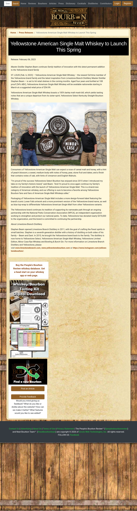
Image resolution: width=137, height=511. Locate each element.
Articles (52, 3)
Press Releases (26, 69)
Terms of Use (49, 497)
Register (127, 3)
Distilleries (93, 3)
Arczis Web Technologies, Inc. (93, 500)
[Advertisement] (68, 45)
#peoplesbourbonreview (116, 497)
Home (23, 3)
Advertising (26, 497)
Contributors (106, 3)
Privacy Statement (65, 497)
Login (117, 3)
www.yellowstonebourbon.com (55, 284)
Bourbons (42, 3)
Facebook (74, 503)
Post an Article (27, 457)
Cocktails (81, 3)
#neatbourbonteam (46, 500)
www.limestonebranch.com (27, 284)
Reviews (32, 3)
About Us (37, 497)
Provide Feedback (28, 465)
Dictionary (70, 3)
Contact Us (14, 497)
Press (61, 3)
